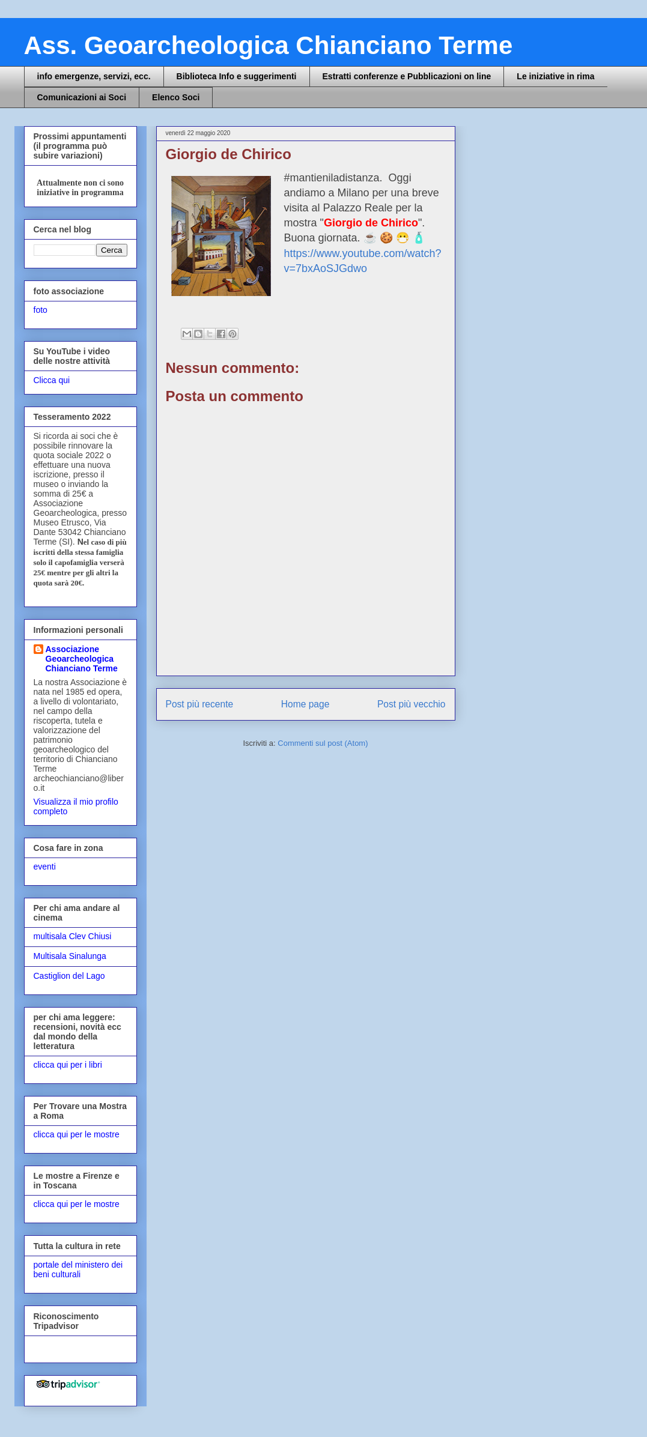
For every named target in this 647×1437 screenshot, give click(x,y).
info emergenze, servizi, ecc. (94, 76)
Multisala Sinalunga (70, 956)
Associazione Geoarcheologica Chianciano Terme (82, 658)
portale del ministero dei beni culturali (78, 1270)
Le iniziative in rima (555, 76)
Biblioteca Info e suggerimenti (237, 76)
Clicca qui (52, 380)
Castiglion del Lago (69, 976)
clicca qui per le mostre (77, 1134)
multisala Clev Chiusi (73, 936)
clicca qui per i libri (68, 1064)
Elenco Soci (175, 97)
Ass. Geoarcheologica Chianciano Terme (268, 45)
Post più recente (200, 704)
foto (40, 310)
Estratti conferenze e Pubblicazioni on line (407, 76)
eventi (45, 866)
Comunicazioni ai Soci (82, 97)
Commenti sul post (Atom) (323, 743)
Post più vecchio (411, 704)
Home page (305, 704)
